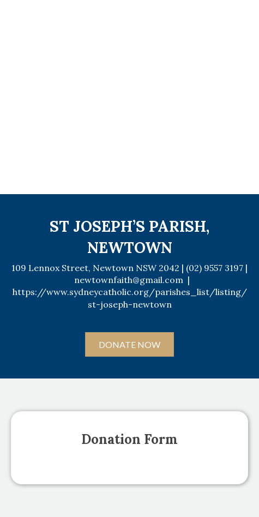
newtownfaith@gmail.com (128, 279)
